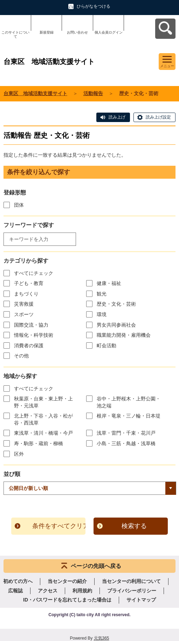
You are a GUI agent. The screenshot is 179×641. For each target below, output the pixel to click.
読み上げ (117, 117)
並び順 (12, 474)
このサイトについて (15, 34)
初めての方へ (18, 581)
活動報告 (93, 93)
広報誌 (15, 590)
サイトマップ (141, 600)
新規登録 (47, 32)
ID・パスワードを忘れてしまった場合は (67, 600)
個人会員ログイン (109, 32)
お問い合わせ (77, 32)
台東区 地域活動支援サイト (35, 93)
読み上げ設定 (158, 117)
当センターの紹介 (67, 581)
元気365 (101, 638)
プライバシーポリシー (131, 590)
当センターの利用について (131, 581)
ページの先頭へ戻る (96, 566)
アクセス (47, 590)
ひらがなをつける (93, 6)
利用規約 (82, 590)
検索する (134, 525)
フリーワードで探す (29, 225)
